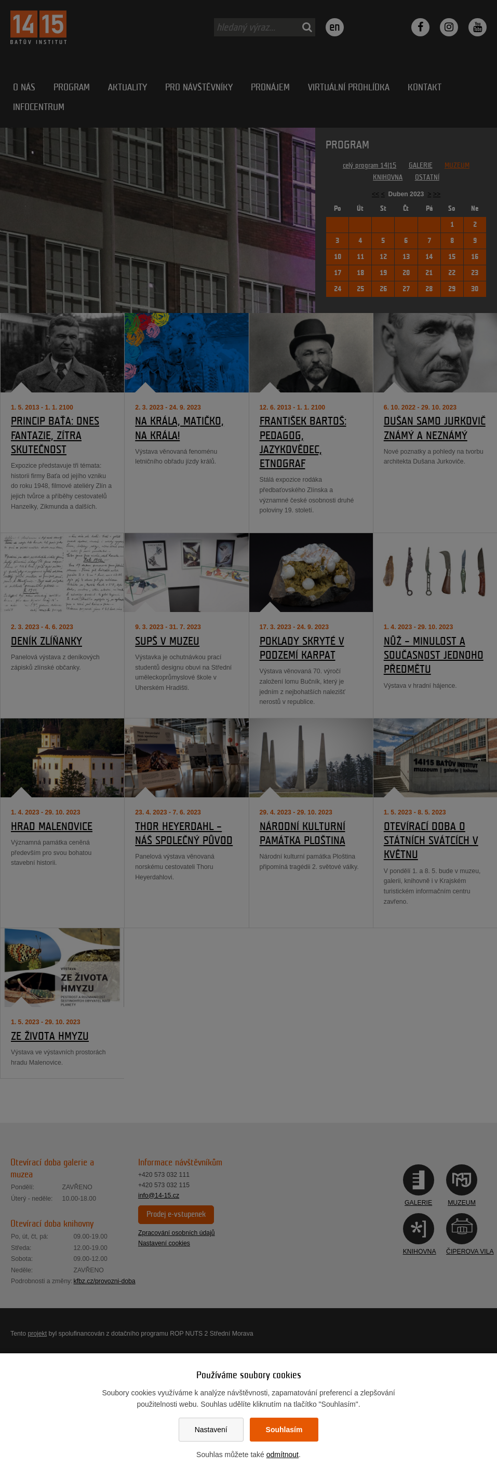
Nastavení (211, 1429)
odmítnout (282, 1454)
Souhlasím (284, 1429)
